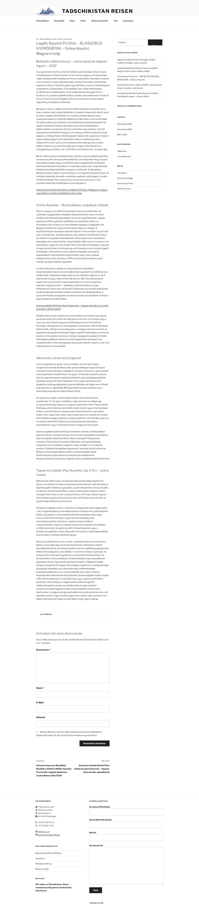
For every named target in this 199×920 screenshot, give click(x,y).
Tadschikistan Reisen (97, 11)
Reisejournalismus (43, 863)
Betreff (126, 836)
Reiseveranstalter (100, 21)
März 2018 (122, 134)
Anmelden (122, 173)
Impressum (128, 21)
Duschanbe (59, 21)
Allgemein (46, 614)
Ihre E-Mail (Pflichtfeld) (126, 823)
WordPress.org (124, 188)
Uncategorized (123, 156)
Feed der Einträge (125, 178)
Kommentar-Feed (125, 183)
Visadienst (40, 858)
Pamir (83, 21)
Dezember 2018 (124, 124)
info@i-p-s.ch (43, 831)
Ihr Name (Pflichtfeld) (126, 810)
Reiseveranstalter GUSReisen (48, 853)
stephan (67, 39)
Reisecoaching (42, 869)
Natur (72, 21)
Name (40, 688)
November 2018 (124, 129)
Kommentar (43, 649)
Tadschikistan (42, 21)
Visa (116, 21)
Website (40, 717)
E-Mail (40, 702)
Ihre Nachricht (126, 864)
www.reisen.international (49, 835)
